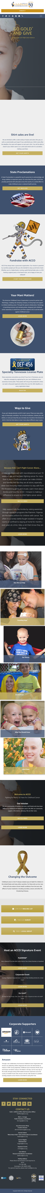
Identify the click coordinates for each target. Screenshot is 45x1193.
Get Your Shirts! (22, 424)
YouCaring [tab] (37, 1032)
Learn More (22, 316)
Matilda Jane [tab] (6, 1050)
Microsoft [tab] (27, 1032)
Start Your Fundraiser (22, 279)
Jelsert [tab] (17, 1032)
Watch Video (22, 502)
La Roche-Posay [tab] (6, 1041)
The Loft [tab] (37, 1041)
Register (22, 390)
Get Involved (23, 188)
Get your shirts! (22, 153)
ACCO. (22, 1190)
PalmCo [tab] (17, 1041)
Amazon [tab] (6, 1032)
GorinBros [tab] (27, 1041)
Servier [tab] (17, 1050)
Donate (22, 11)
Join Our (22, 910)
